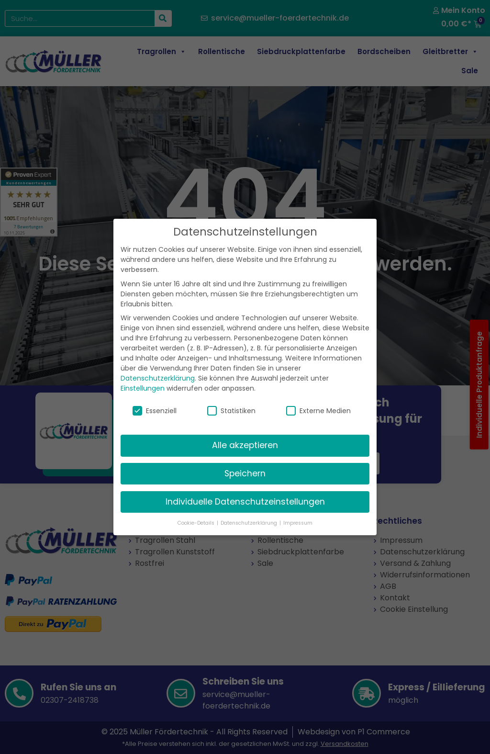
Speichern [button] (245, 461)
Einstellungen (143, 376)
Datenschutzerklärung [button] (249, 510)
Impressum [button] (297, 510)
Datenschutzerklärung (158, 366)
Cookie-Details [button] (197, 510)
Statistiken (231, 398)
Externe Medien (318, 398)
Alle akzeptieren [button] (245, 433)
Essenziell (155, 398)
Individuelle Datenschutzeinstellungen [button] (245, 489)
